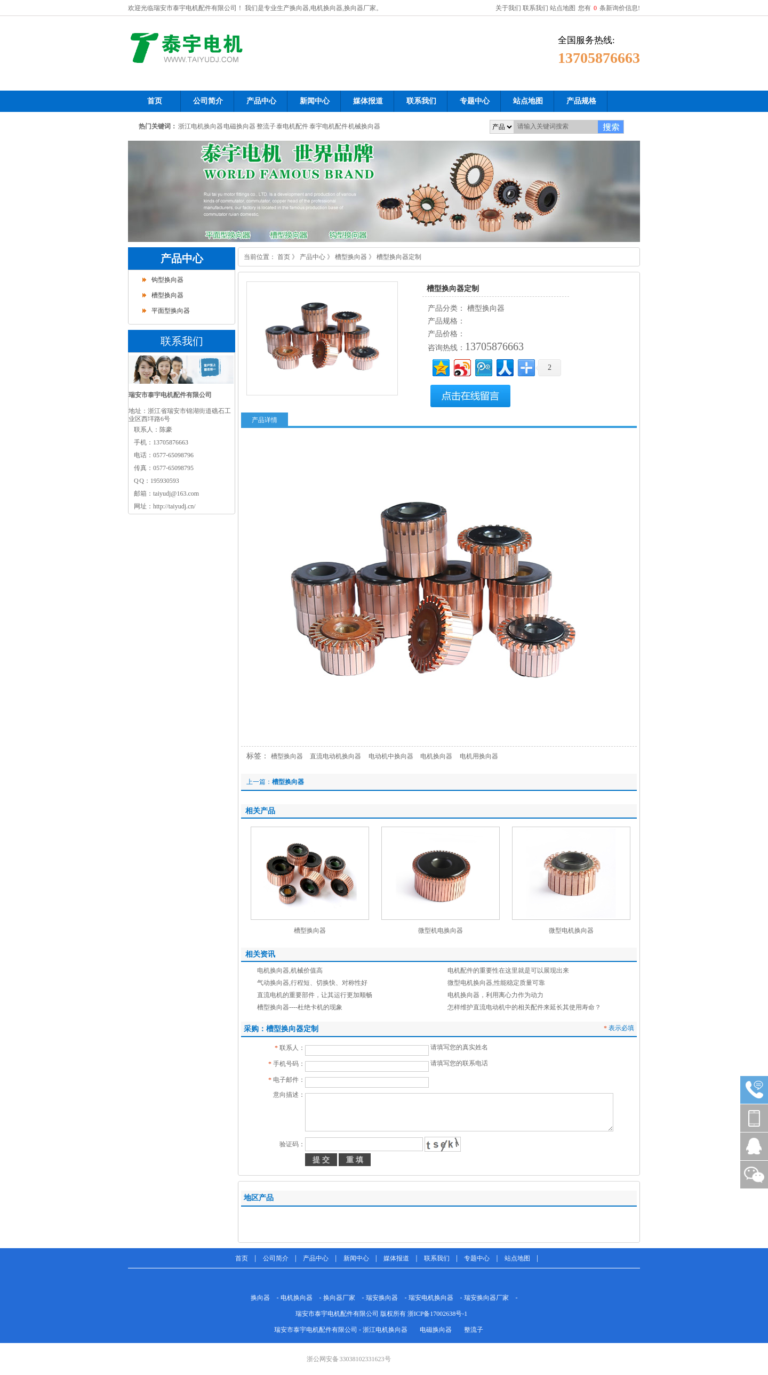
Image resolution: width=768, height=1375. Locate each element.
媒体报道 (396, 1258)
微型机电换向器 (440, 930)
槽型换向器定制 (399, 257)
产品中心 (182, 258)
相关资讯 (260, 954)
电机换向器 (436, 756)
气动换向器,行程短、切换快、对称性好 (312, 982)
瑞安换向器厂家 (486, 1297)
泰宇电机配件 (328, 126)
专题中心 (477, 1258)
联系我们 (535, 8)
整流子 (266, 126)
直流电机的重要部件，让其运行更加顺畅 (314, 995)
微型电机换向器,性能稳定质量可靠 (496, 982)
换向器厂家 (339, 1297)
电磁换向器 (239, 126)
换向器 (260, 1297)
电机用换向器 (479, 756)
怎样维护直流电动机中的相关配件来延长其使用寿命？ (524, 1007)
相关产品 (260, 811)
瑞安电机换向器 (431, 1297)
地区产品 (259, 1198)
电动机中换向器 (391, 756)
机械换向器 (364, 126)
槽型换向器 (167, 295)
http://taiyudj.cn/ (174, 506)
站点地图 (562, 8)
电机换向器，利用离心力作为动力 (495, 995)
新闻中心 (356, 1258)
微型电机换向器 (571, 930)
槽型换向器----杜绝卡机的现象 (299, 1007)
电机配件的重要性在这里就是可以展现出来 (508, 970)
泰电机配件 (292, 126)
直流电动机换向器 (335, 756)
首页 (283, 257)
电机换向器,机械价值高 (290, 970)
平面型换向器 (170, 310)
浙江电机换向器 (200, 126)
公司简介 (276, 1258)
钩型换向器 (167, 280)
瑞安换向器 (382, 1297)
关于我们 (508, 8)
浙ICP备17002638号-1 (437, 1313)
